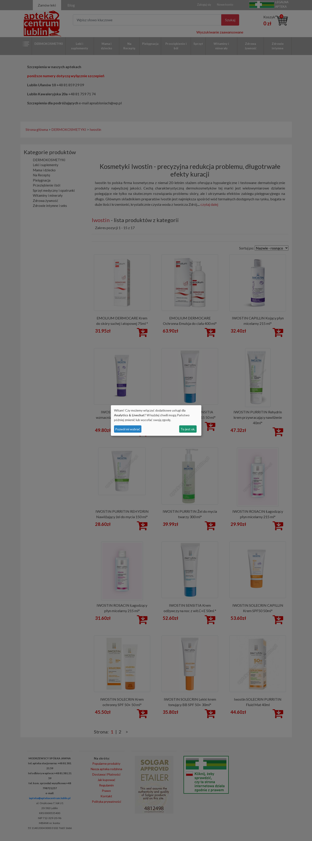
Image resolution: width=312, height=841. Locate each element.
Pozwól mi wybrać (127, 429)
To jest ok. (188, 429)
